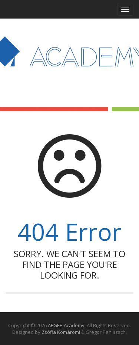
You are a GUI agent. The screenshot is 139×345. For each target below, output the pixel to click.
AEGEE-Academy (66, 325)
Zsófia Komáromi (61, 332)
